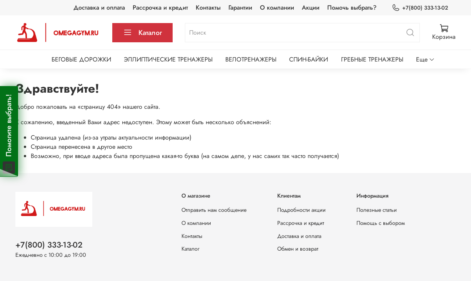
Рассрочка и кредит (160, 7)
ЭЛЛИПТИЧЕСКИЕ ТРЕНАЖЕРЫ (168, 59)
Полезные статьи (376, 210)
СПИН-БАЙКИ (308, 59)
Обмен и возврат (297, 249)
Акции (311, 7)
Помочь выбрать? (351, 7)
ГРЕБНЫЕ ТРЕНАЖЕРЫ (372, 59)
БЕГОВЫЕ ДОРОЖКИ (81, 59)
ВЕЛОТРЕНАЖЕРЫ (250, 59)
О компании (277, 7)
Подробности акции (301, 210)
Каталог (142, 33)
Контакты (208, 7)
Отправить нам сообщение (213, 210)
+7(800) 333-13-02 (420, 8)
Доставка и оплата (99, 7)
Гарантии (240, 7)
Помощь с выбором (380, 223)
